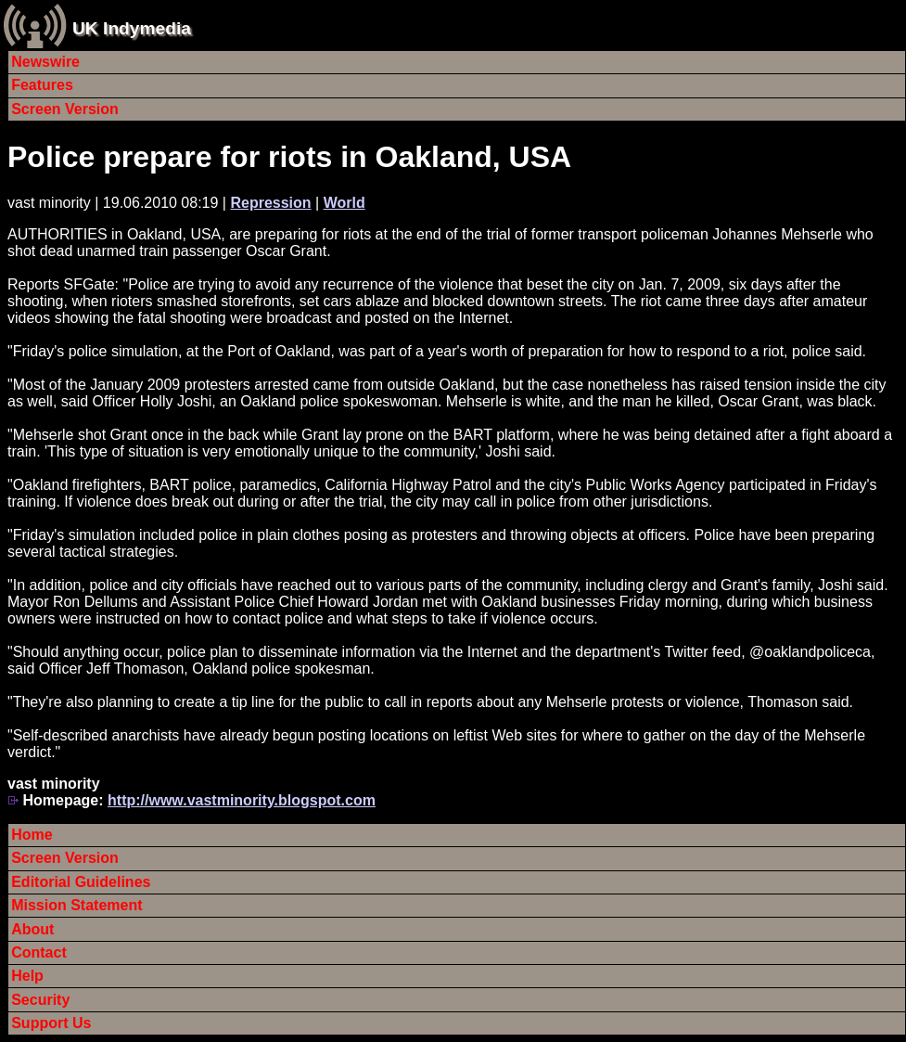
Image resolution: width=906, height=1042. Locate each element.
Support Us (51, 1023)
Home (31, 835)
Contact (39, 952)
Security (40, 1000)
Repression (270, 203)
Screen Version (65, 109)
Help (27, 976)
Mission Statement (76, 905)
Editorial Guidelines (80, 882)
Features (42, 85)
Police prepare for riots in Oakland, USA (289, 157)
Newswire (45, 62)
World (344, 203)
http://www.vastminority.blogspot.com (242, 800)
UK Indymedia (131, 28)
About (32, 929)
